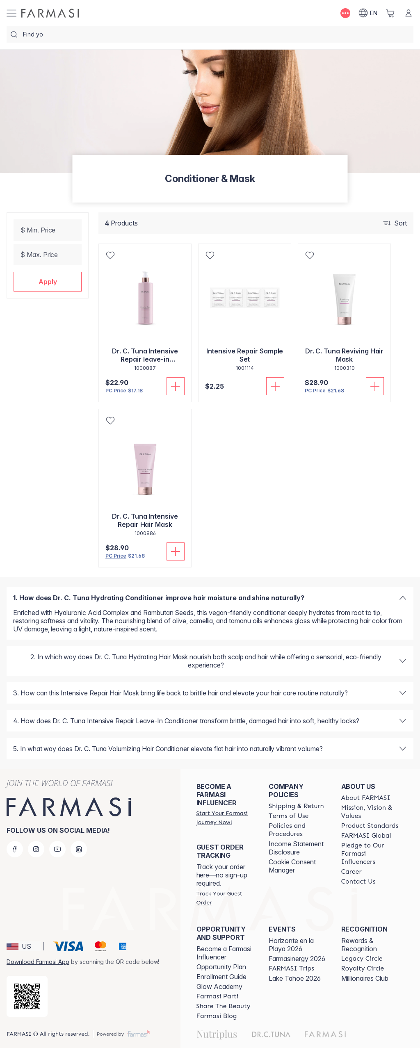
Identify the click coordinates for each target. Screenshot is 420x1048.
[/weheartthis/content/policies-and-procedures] (297, 830)
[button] (48, 282)
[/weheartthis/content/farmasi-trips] (291, 968)
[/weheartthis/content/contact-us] (358, 881)
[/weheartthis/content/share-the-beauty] (223, 1006)
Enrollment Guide (221, 977)
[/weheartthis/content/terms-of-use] (288, 816)
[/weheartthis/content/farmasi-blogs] (216, 1016)
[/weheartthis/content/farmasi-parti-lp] (217, 996)
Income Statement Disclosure (296, 848)
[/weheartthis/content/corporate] (366, 836)
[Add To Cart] (176, 386)
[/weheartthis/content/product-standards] (370, 826)
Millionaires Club (364, 978)
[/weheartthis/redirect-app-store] (27, 996)
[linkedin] (79, 849)
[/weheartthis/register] (225, 818)
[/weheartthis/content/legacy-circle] (362, 959)
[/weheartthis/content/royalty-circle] (362, 968)
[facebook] (15, 849)
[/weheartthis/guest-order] (225, 898)
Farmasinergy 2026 (297, 959)
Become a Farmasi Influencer (223, 953)
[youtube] (57, 849)
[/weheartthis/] (50, 13)
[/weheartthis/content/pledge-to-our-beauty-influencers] (370, 853)
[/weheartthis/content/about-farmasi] (365, 798)
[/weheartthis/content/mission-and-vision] (370, 812)
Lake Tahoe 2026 (295, 978)
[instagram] (36, 849)
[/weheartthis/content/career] (351, 872)
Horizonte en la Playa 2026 (291, 944)
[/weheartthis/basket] (390, 13)
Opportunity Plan (221, 967)
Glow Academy (219, 986)
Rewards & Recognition (359, 944)
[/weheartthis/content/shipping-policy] (296, 806)
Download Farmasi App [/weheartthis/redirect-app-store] (38, 961)
